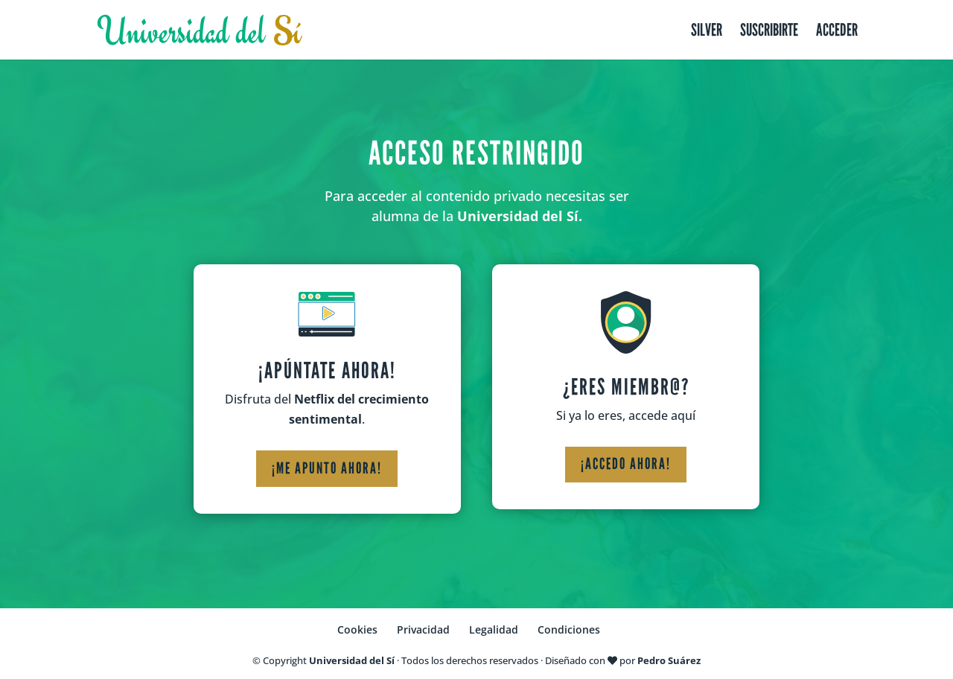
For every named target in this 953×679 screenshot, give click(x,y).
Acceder (837, 32)
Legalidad (493, 629)
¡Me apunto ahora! (327, 468)
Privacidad (423, 629)
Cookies (357, 629)
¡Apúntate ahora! (327, 370)
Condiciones (569, 629)
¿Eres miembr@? (626, 387)
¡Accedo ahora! (626, 464)
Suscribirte (769, 32)
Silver (706, 32)
